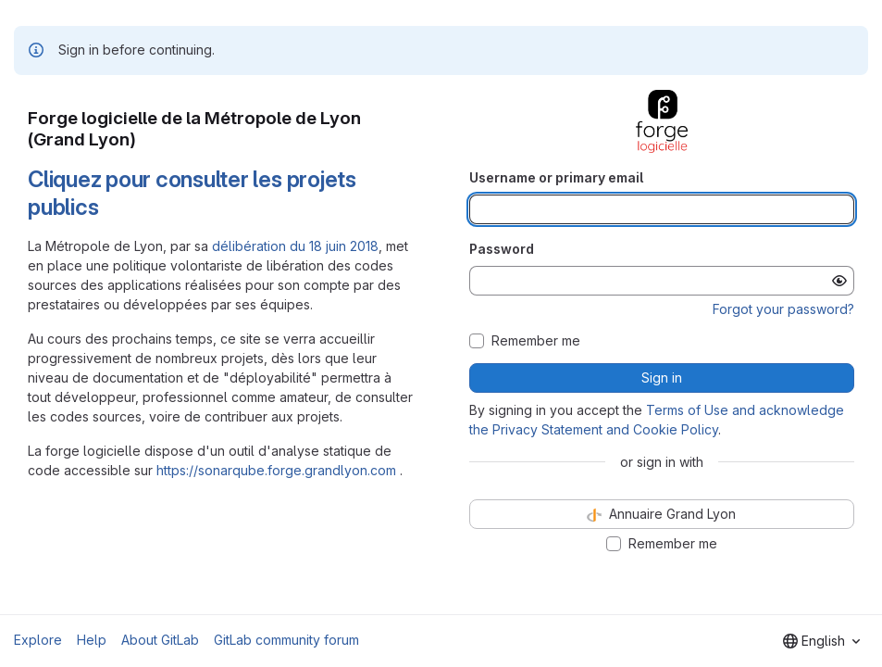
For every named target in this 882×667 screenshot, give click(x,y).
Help (91, 640)
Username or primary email (556, 177)
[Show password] (839, 281)
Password (501, 249)
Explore (38, 640)
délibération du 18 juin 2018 (295, 246)
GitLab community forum (286, 640)
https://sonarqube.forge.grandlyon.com (276, 470)
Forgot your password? (783, 309)
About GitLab (160, 640)
